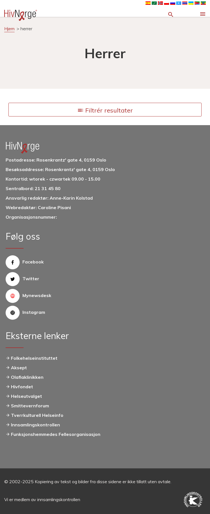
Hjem (9, 28)
